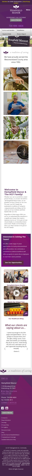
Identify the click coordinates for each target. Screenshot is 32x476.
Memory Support (21, 34)
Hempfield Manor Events (16, 285)
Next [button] (27, 348)
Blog (3, 432)
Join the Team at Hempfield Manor (10, 435)
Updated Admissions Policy (9, 439)
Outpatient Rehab (6, 34)
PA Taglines (5, 427)
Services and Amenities (8, 30)
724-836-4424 (16, 25)
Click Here (5, 1)
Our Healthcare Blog (16, 318)
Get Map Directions (9, 391)
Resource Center (6, 430)
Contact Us (4, 418)
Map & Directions (6, 420)
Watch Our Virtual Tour (16, 302)
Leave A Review (16, 20)
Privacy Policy (5, 425)
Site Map (4, 422)
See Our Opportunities (13, 262)
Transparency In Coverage (9, 437)
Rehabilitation (20, 30)
